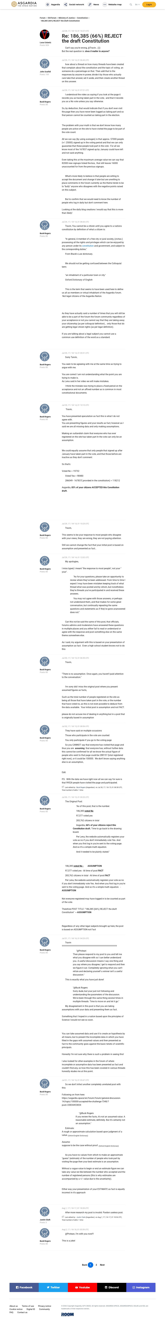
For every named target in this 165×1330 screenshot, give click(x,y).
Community (44, 1309)
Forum (42, 18)
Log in (149, 5)
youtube (84, 1287)
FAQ (11, 1312)
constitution (88, 245)
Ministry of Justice (67, 18)
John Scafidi (45, 72)
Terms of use (28, 1306)
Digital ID (31, 1309)
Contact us (22, 1312)
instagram (142, 1287)
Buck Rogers (45, 102)
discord (114, 1287)
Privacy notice (44, 1306)
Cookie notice (16, 1309)
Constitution (82, 18)
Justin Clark (45, 1220)
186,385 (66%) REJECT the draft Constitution (60, 21)
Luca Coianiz (45, 42)
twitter (55, 1287)
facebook (26, 1287)
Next (102, 1265)
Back (84, 1265)
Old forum (52, 18)
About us (14, 1306)
